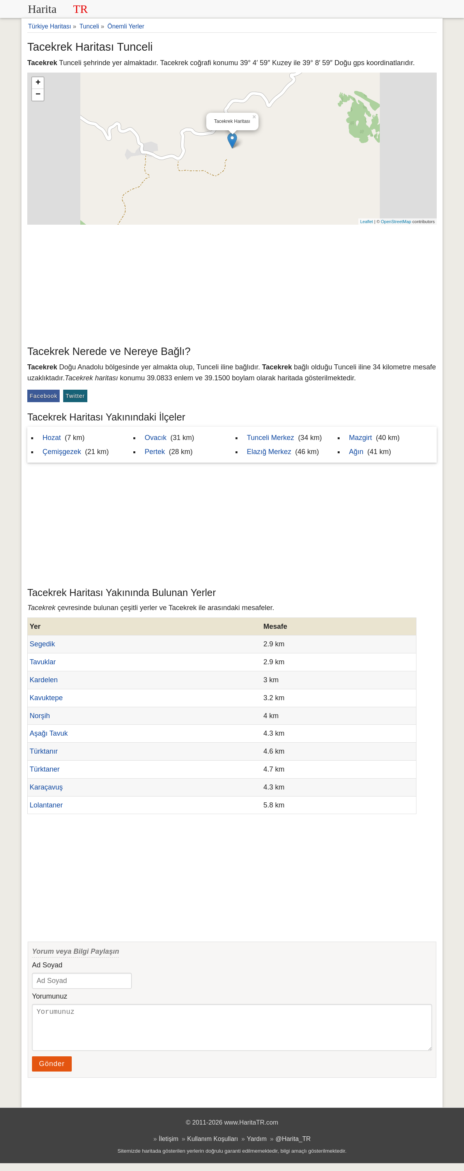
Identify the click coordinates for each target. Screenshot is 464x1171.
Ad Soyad (47, 965)
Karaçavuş (46, 787)
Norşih (40, 716)
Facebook (43, 396)
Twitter (75, 396)
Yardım (257, 1146)
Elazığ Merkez (269, 452)
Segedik (42, 644)
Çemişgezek (62, 452)
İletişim (168, 1146)
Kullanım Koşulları (212, 1146)
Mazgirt (360, 438)
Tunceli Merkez (270, 438)
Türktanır (44, 751)
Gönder (52, 1071)
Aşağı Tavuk (49, 733)
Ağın (356, 452)
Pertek (155, 452)
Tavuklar (43, 662)
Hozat (52, 438)
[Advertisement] (232, 283)
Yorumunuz (49, 996)
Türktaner (45, 769)
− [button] (38, 95)
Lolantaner (46, 805)
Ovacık (155, 438)
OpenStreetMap (396, 221)
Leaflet (366, 221)
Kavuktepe (46, 698)
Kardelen (44, 680)
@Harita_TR (293, 1146)
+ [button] (38, 83)
